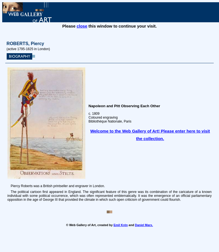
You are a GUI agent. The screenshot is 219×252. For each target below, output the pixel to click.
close (82, 26)
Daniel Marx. (144, 225)
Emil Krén (120, 225)
